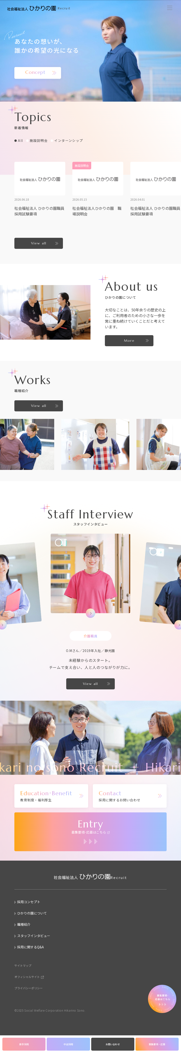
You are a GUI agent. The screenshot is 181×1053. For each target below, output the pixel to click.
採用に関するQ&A (30, 947)
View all (38, 243)
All (20, 140)
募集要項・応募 (157, 1044)
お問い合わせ (113, 1044)
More (129, 340)
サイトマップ (22, 965)
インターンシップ (68, 140)
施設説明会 (39, 140)
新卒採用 (24, 1044)
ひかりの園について (32, 913)
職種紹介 (23, 924)
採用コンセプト (28, 901)
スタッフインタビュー (33, 935)
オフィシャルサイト (27, 977)
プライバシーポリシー (28, 988)
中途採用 (68, 1044)
